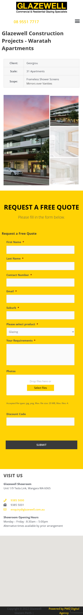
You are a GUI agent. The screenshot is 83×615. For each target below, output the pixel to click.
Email (11, 291)
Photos (10, 371)
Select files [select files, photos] (40, 388)
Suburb (12, 307)
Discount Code (16, 414)
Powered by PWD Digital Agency (64, 611)
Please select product (22, 324)
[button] (77, 21)
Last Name (14, 258)
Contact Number (19, 275)
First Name (15, 242)
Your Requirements (20, 340)
